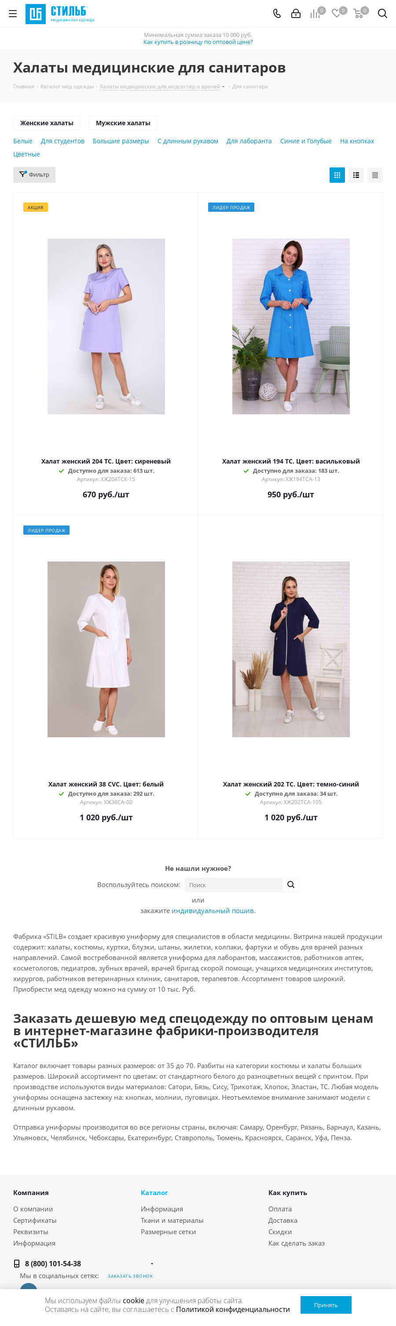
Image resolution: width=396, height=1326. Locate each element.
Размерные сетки (168, 1231)
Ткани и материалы (172, 1220)
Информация (34, 1243)
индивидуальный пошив (213, 910)
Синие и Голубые (306, 141)
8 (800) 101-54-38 (53, 1263)
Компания (31, 1192)
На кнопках (357, 141)
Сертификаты (35, 1220)
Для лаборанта (249, 141)
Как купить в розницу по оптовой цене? (198, 42)
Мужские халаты (123, 123)
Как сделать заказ (296, 1243)
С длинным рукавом (188, 141)
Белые (23, 141)
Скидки (280, 1231)
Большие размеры (121, 141)
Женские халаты (46, 123)
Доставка (282, 1220)
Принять (326, 1305)
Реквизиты (30, 1231)
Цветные (26, 154)
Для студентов (62, 141)
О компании (33, 1208)
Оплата (280, 1208)
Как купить (287, 1192)
